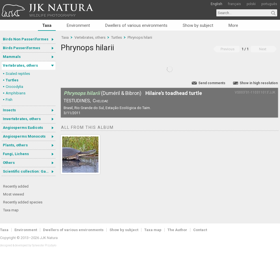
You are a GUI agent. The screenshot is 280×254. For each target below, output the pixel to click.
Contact (200, 230)
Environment (78, 25)
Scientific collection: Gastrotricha (29, 171)
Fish (9, 99)
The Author (177, 230)
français (234, 4)
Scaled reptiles (18, 73)
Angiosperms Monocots (24, 136)
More (233, 25)
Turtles (12, 80)
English (216, 4)
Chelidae (100, 100)
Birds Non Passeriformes (25, 39)
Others (9, 162)
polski (251, 4)
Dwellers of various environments (136, 25)
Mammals (12, 57)
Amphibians (15, 93)
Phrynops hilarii (140, 37)
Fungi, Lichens (16, 154)
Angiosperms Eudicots (23, 127)
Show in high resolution (259, 83)
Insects (9, 110)
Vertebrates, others (20, 65)
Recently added (16, 186)
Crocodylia (14, 86)
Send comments (211, 83)
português (269, 4)
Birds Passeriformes (21, 48)
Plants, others (15, 145)
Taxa (46, 25)
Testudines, (77, 100)
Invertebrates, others (22, 119)
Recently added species (22, 202)
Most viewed (13, 194)
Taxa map (11, 210)
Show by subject (198, 25)
